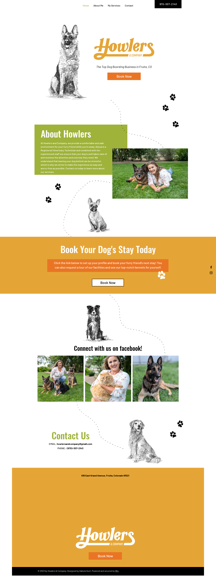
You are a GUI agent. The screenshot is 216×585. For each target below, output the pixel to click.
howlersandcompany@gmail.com (74, 443)
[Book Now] (124, 76)
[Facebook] (211, 267)
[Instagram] (211, 273)
